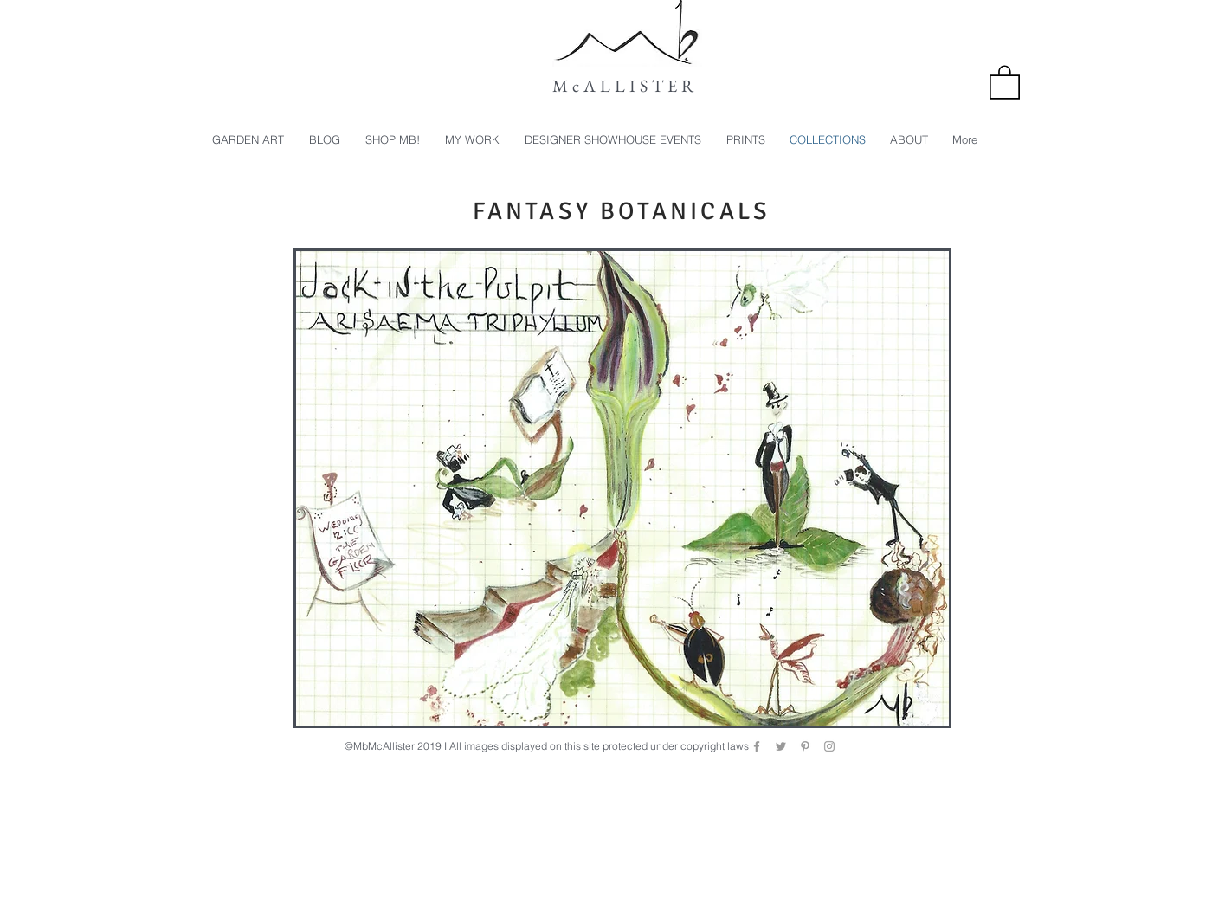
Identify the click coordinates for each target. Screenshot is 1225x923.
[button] (1005, 81)
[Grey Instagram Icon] (829, 746)
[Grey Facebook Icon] (757, 746)
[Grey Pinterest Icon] (805, 746)
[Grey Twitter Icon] (781, 746)
